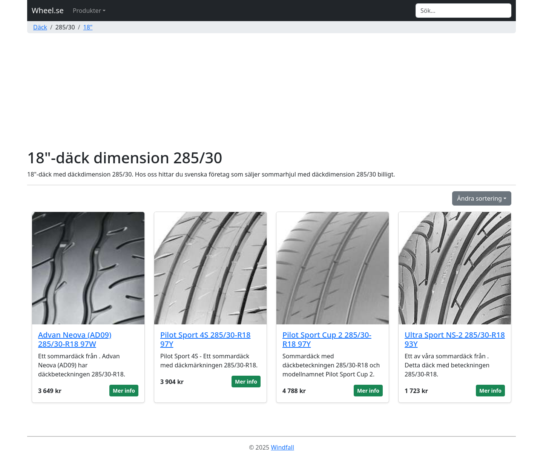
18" (88, 27)
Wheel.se (48, 10)
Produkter (87, 10)
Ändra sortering (479, 198)
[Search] (463, 10)
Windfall (282, 447)
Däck (40, 27)
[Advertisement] (271, 92)
